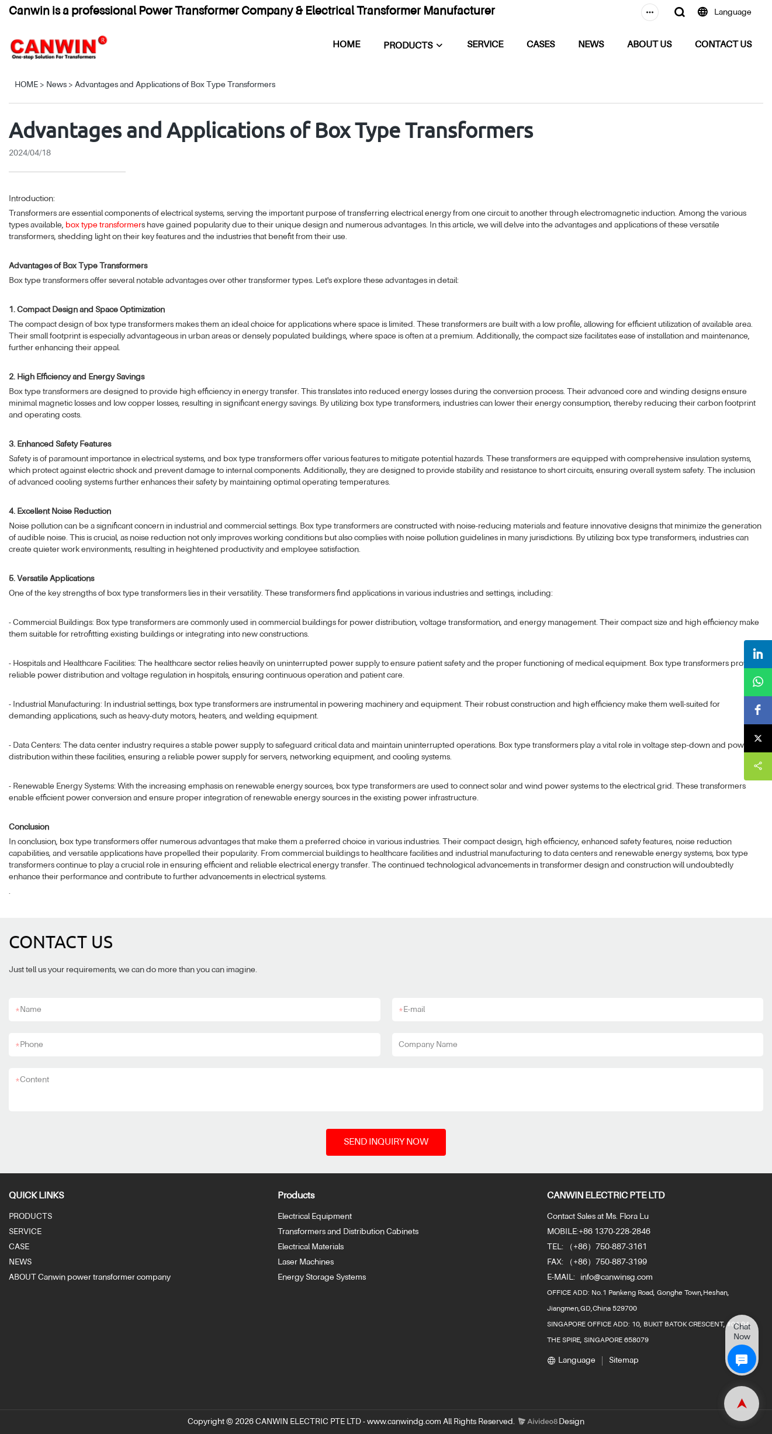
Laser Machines (306, 1262)
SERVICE (485, 45)
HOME (346, 45)
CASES (541, 45)
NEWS (591, 45)
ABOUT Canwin (37, 1277)
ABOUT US (649, 45)
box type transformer (103, 225)
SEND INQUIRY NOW (386, 1142)
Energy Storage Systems (322, 1277)
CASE (19, 1247)
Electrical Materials (311, 1247)
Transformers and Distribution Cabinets (348, 1232)
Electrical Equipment (315, 1216)
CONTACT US (723, 45)
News (56, 85)
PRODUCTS (407, 46)
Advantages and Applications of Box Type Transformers (175, 85)
